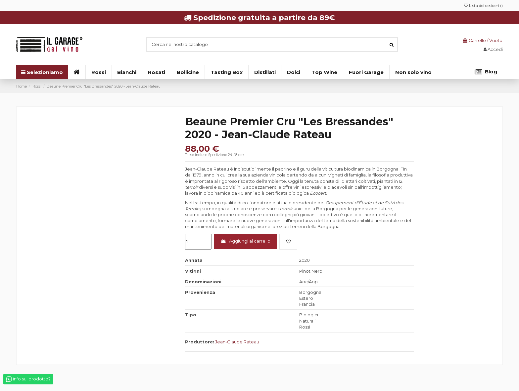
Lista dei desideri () (483, 5)
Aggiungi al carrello (245, 241)
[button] (413, 72)
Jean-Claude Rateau (237, 341)
